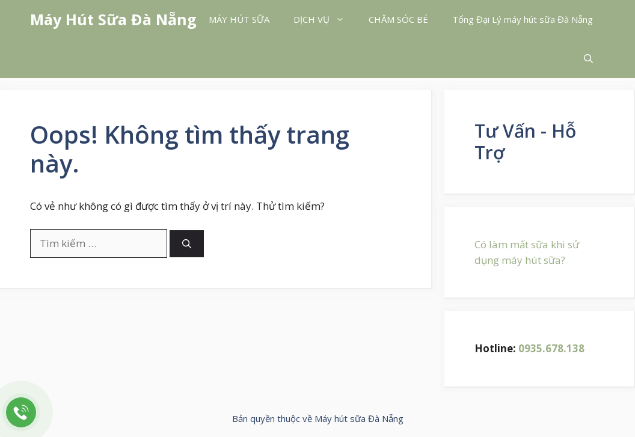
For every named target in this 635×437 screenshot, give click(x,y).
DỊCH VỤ (325, 19)
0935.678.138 (551, 348)
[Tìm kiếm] (187, 243)
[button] (588, 58)
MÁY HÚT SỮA (239, 19)
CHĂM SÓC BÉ (398, 19)
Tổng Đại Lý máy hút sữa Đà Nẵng (522, 19)
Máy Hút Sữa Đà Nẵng (113, 19)
